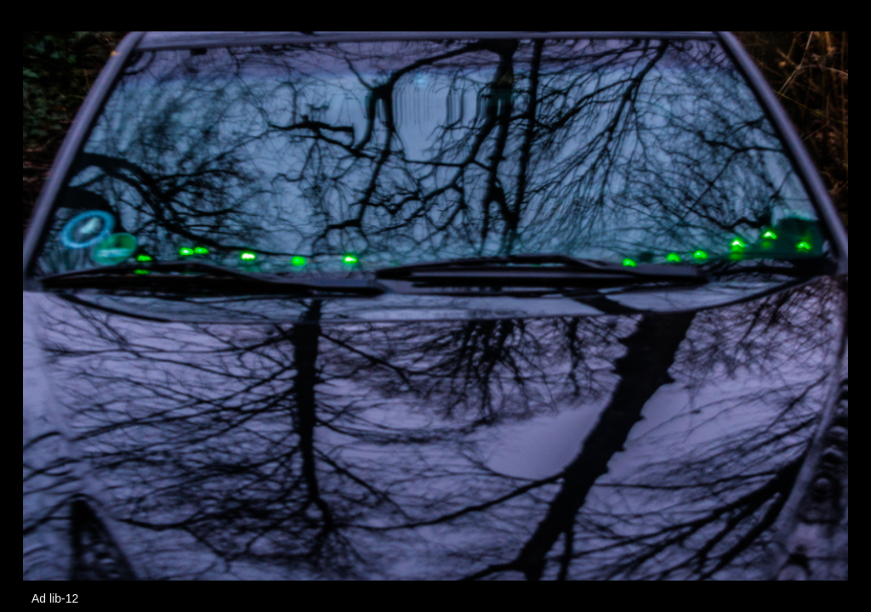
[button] (832, 44)
